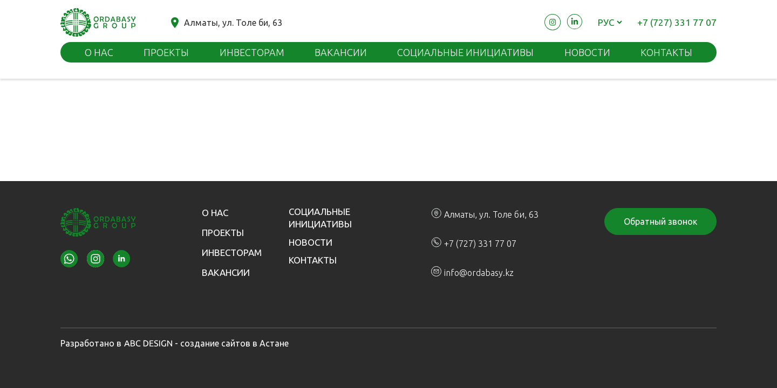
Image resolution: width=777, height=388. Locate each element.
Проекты (166, 52)
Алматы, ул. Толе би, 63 (226, 22)
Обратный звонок (660, 221)
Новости (587, 52)
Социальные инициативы (465, 52)
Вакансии (341, 52)
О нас (99, 52)
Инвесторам (252, 52)
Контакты (313, 260)
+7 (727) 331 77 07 (677, 22)
